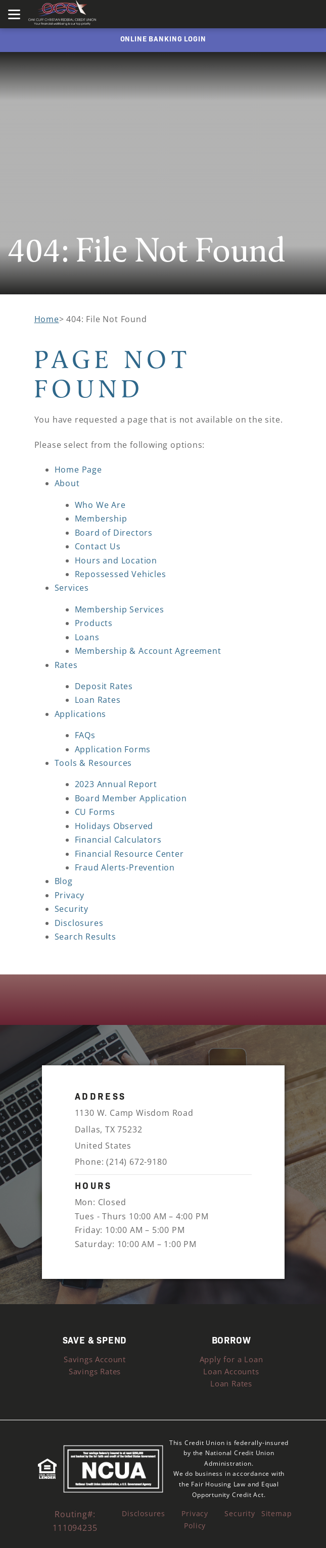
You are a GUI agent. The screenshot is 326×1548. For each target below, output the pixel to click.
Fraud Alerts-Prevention (125, 867)
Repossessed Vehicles (120, 574)
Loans (87, 637)
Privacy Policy (194, 1519)
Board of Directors (114, 532)
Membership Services (119, 609)
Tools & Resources (93, 762)
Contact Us (98, 546)
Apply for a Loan (231, 1359)
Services (72, 587)
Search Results (85, 936)
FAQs (85, 735)
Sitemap (276, 1513)
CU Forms (95, 811)
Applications (81, 713)
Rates (66, 664)
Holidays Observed (114, 826)
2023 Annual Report (116, 784)
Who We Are (100, 504)
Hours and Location (116, 560)
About (67, 483)
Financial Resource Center (129, 853)
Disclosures (79, 922)
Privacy (70, 895)
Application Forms (113, 749)
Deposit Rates (104, 686)
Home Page (78, 469)
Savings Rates (95, 1371)
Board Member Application (131, 798)
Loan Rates (98, 699)
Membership (101, 518)
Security (71, 908)
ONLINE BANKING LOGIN (163, 38)
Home (46, 319)
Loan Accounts (231, 1371)
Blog (64, 881)
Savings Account (95, 1359)
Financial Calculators (118, 839)
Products (94, 623)
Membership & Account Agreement (148, 650)
